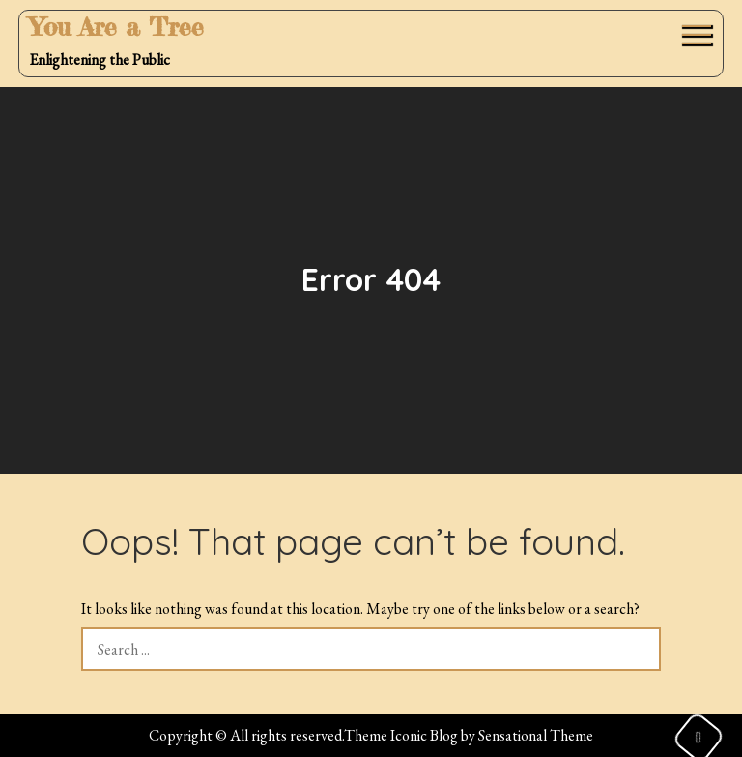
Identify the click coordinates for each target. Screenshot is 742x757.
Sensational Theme (535, 735)
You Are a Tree (116, 27)
